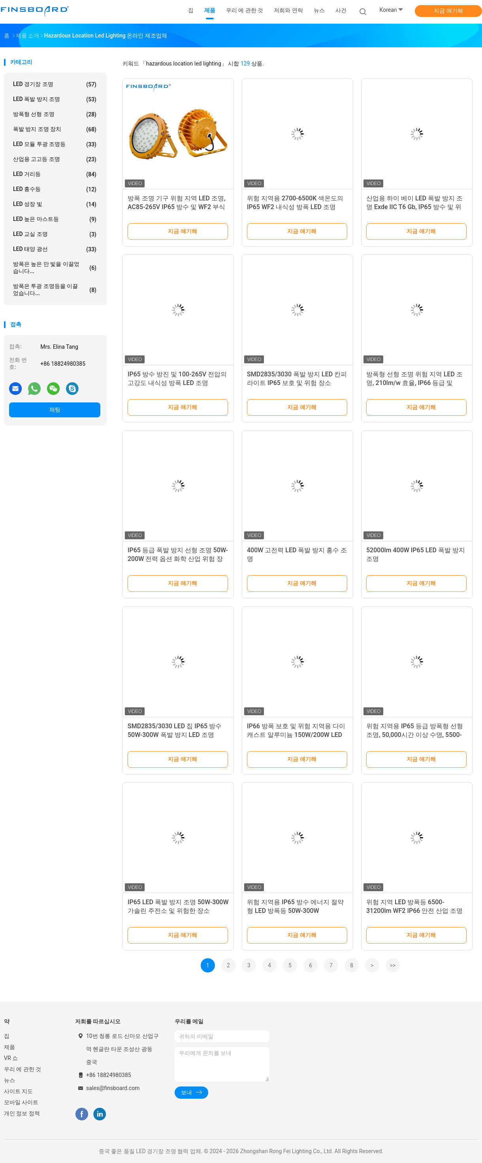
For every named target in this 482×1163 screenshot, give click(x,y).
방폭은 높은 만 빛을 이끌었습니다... (54, 267)
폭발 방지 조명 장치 (54, 129)
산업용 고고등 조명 (54, 159)
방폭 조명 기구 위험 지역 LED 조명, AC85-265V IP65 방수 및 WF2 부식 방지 (177, 206)
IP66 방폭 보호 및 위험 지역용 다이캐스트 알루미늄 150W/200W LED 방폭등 (296, 734)
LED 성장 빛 (54, 204)
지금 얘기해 (448, 10)
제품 (9, 1047)
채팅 (54, 409)
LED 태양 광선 (54, 249)
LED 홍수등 (54, 189)
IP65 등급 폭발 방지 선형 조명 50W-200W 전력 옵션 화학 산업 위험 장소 (178, 558)
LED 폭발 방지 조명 (54, 99)
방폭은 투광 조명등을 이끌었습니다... (54, 289)
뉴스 (9, 1080)
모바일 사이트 (21, 1102)
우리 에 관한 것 (22, 1069)
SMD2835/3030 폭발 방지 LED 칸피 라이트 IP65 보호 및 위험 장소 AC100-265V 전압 (297, 382)
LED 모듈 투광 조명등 (54, 144)
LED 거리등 (54, 174)
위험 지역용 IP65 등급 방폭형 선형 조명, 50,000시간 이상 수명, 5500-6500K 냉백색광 (414, 734)
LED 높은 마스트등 (54, 219)
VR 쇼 (11, 1058)
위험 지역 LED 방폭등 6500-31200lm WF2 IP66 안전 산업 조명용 (414, 910)
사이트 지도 (18, 1091)
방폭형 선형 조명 (54, 114)
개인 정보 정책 (22, 1113)
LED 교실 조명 (54, 234)
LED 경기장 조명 (54, 84)
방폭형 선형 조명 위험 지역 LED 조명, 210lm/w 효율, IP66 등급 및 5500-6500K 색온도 (414, 382)
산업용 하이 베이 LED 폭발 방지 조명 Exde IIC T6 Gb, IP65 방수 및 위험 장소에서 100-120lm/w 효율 (414, 206)
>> (393, 965)
